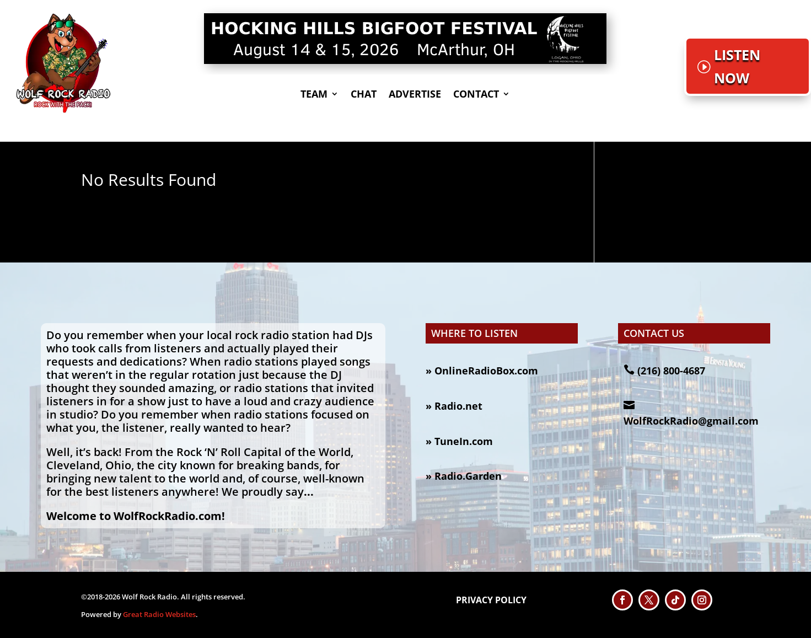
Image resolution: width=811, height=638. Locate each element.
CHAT (364, 95)
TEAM (313, 95)
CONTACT (476, 95)
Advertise (415, 95)
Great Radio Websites (159, 614)
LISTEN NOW (737, 66)
